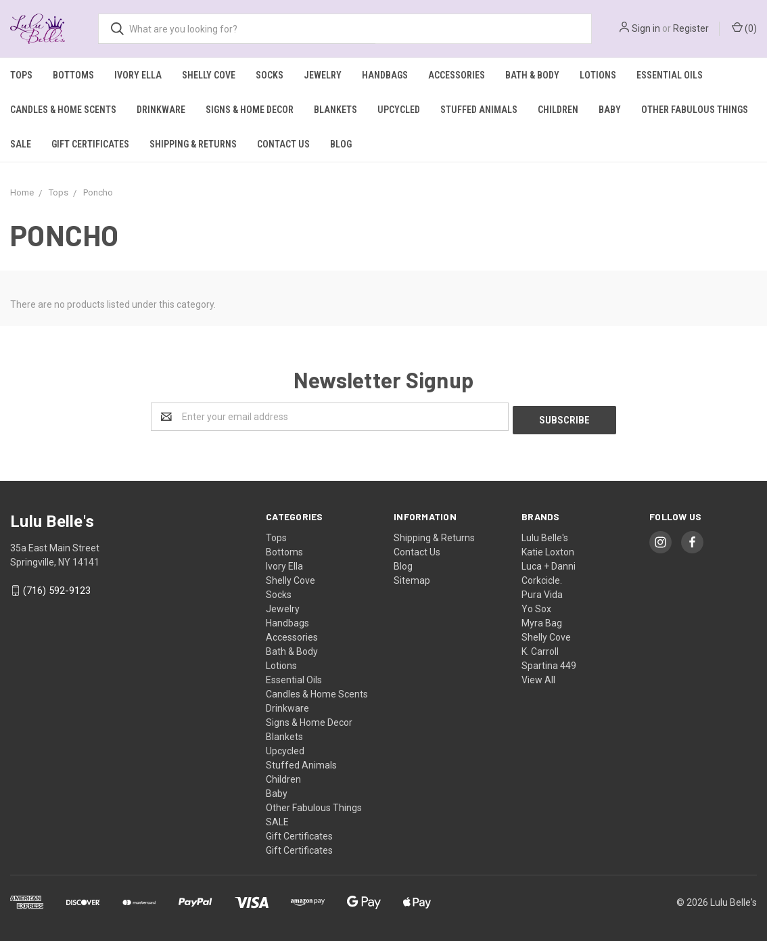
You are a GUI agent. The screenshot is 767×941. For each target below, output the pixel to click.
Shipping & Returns (193, 144)
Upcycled (398, 109)
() (744, 28)
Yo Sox (536, 605)
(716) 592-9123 (57, 588)
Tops (21, 75)
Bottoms (73, 75)
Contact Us (283, 144)
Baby (610, 109)
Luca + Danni (548, 562)
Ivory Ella (138, 75)
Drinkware (161, 109)
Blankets (335, 109)
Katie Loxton (547, 548)
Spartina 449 (548, 662)
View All (538, 676)
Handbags (385, 75)
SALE (20, 144)
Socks (269, 75)
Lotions (598, 75)
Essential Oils (669, 75)
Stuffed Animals (478, 109)
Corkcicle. (541, 577)
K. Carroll (540, 648)
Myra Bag (541, 619)
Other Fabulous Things (694, 109)
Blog (341, 144)
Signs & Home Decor (250, 109)
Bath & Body (532, 75)
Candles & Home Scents (63, 109)
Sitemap (412, 577)
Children (558, 109)
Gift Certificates (90, 144)
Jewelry (323, 75)
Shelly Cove (208, 75)
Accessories (456, 75)
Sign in (646, 28)
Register (691, 28)
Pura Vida (542, 591)
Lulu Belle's (544, 534)
